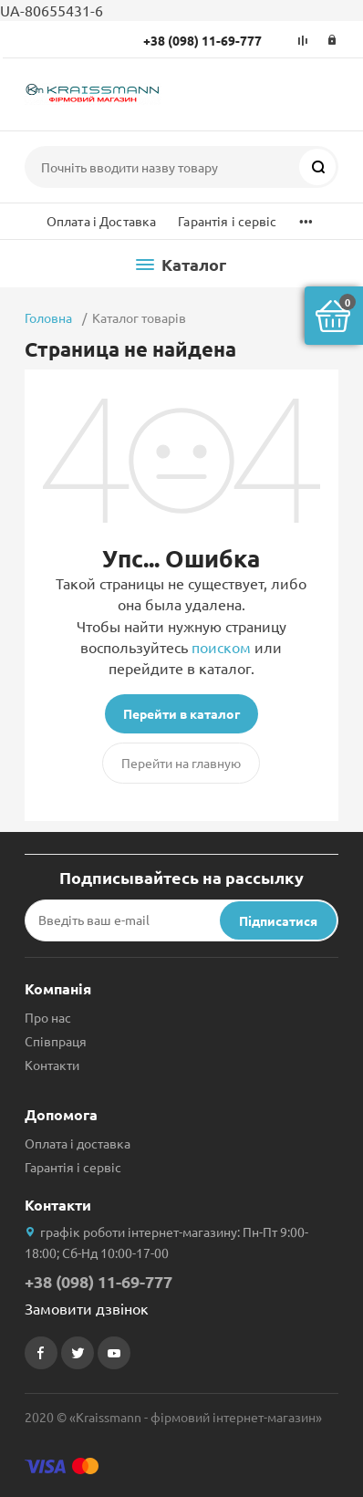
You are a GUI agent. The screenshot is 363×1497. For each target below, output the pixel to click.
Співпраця (56, 1041)
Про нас (48, 1017)
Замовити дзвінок (87, 1308)
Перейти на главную (181, 762)
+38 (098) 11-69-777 (202, 40)
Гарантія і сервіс (227, 221)
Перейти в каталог (181, 713)
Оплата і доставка (77, 1143)
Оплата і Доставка (101, 221)
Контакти (52, 1064)
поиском (221, 647)
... (306, 216)
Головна (48, 317)
